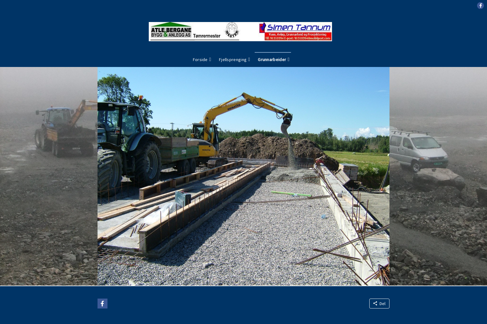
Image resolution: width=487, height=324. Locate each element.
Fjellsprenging (233, 59)
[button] (480, 5)
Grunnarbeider (272, 59)
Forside (200, 59)
